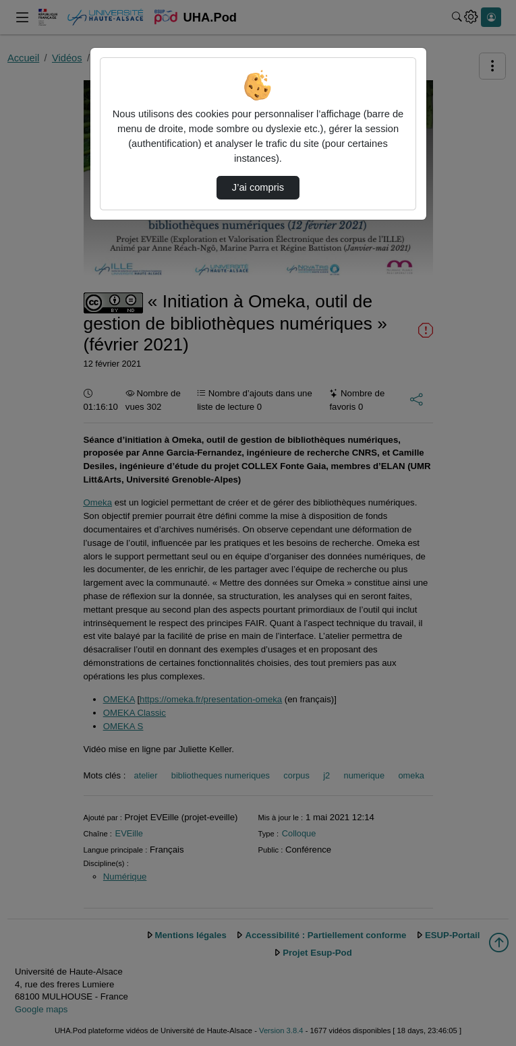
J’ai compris (258, 187)
